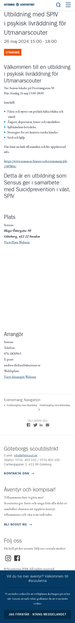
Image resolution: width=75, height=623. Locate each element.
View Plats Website (17, 242)
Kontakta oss (16, 473)
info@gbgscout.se (25, 455)
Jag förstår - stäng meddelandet (37, 614)
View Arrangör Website (20, 376)
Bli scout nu (15, 524)
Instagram (8, 558)
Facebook (17, 558)
